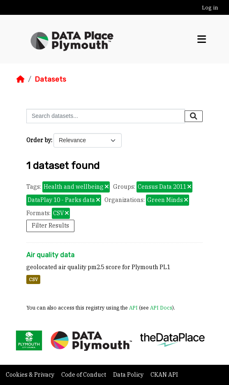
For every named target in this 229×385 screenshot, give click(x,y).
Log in (210, 7)
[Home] (20, 79)
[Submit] (194, 116)
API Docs (161, 307)
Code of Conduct (84, 374)
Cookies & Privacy (31, 374)
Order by (38, 140)
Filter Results (50, 225)
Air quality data (50, 255)
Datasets (50, 79)
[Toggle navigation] (201, 39)
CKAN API (164, 374)
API (133, 307)
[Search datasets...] (105, 116)
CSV (33, 279)
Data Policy (129, 374)
